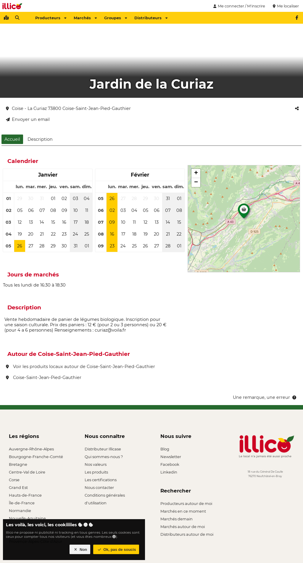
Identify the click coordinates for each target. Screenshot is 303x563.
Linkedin (168, 472)
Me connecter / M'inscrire (238, 6)
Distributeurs (150, 17)
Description (40, 139)
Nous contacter (99, 487)
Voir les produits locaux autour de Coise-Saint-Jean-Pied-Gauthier (80, 366)
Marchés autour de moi (182, 526)
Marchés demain (176, 518)
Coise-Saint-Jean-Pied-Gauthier (43, 377)
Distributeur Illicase (103, 449)
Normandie (20, 510)
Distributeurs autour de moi (186, 534)
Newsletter (170, 456)
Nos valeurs (96, 464)
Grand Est (18, 487)
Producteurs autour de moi (186, 503)
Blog (164, 449)
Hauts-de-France (25, 495)
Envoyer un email (28, 119)
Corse (14, 479)
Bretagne (18, 464)
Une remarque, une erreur (265, 397)
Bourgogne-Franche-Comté (36, 456)
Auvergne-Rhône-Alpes (31, 449)
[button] (244, 212)
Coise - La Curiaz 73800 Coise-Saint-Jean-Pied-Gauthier (68, 108)
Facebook (169, 464)
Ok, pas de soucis (116, 549)
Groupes (115, 17)
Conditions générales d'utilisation (105, 496)
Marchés (85, 17)
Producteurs (50, 17)
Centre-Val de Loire (27, 472)
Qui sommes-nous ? (104, 456)
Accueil (12, 139)
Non (80, 549)
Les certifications (101, 479)
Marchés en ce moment (183, 511)
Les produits (96, 472)
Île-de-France (22, 502)
